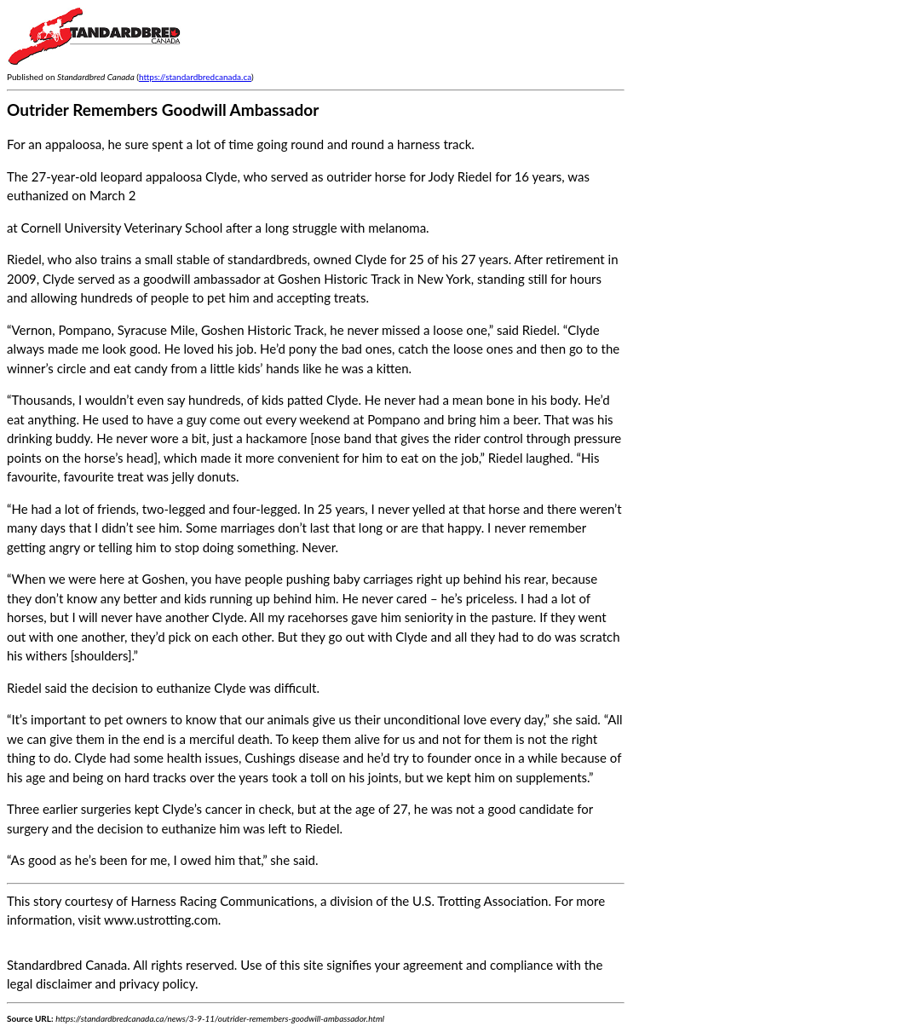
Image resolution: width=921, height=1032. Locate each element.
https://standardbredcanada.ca (195, 77)
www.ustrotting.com (161, 919)
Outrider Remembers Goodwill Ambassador (163, 109)
